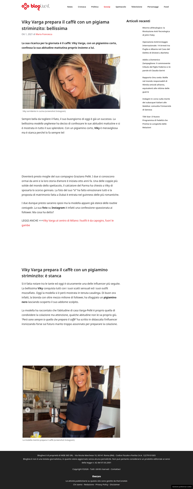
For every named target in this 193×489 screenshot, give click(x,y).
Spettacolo (121, 6)
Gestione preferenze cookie (182, 487)
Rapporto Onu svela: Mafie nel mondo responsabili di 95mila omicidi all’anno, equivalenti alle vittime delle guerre (155, 84)
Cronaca (82, 6)
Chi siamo (77, 484)
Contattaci (116, 469)
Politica (95, 6)
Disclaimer (115, 484)
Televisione (136, 6)
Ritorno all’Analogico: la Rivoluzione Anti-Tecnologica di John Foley (156, 31)
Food (166, 6)
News (70, 6)
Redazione (89, 484)
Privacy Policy (102, 484)
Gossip (107, 6)
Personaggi (153, 6)
